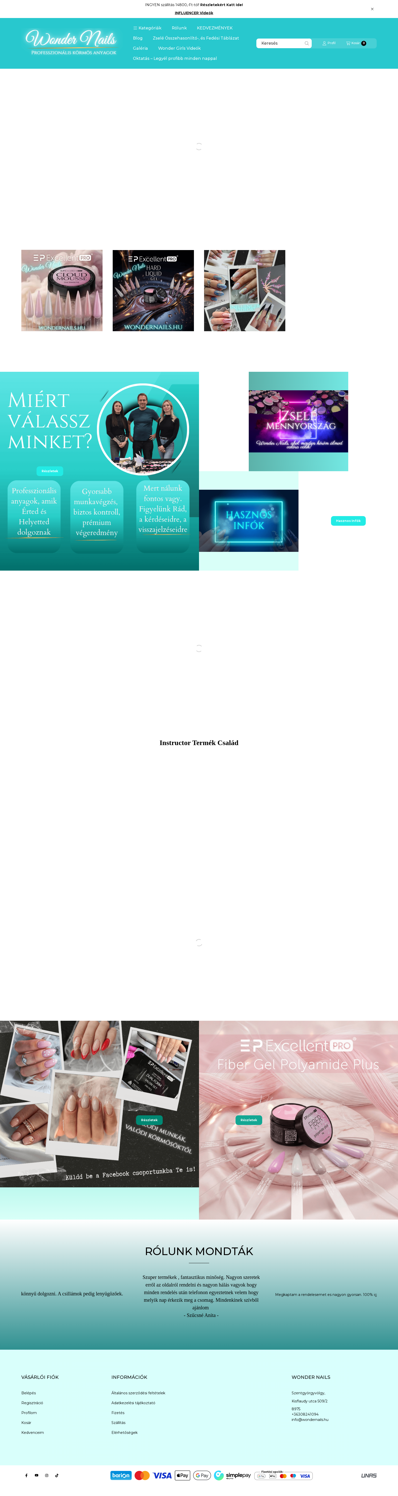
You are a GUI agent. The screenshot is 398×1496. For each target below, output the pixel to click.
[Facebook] (26, 1475)
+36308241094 (305, 1414)
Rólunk (179, 28)
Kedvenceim (32, 1432)
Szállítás (118, 1422)
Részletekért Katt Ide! (221, 5)
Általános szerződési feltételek (138, 1393)
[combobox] (284, 43)
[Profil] (329, 43)
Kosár (26, 1422)
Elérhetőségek (124, 1432)
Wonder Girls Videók (179, 48)
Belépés (28, 1393)
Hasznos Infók (348, 521)
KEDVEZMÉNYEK (215, 28)
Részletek (50, 471)
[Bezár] (372, 8)
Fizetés (117, 1413)
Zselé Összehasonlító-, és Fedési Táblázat (196, 38)
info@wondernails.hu (310, 1419)
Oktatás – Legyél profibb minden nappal (175, 58)
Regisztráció (32, 1403)
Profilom (29, 1413)
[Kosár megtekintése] (356, 43)
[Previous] (11, 1299)
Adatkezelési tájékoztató (133, 1403)
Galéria (140, 48)
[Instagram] (47, 1475)
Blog (138, 38)
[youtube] (36, 1475)
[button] (147, 28)
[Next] (387, 1299)
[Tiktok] (57, 1475)
